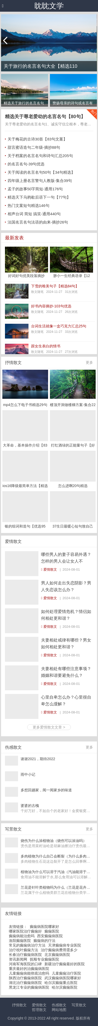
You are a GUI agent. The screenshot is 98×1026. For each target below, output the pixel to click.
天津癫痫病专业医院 (64, 945)
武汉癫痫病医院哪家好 (62, 978)
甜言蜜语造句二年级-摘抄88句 (34, 147)
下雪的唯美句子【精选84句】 (55, 286)
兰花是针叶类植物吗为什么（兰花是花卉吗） (57, 887)
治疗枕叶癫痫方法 (23, 950)
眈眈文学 (49, 6)
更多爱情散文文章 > (49, 727)
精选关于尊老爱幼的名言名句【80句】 (45, 116)
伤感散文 (59, 1005)
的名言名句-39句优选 (26, 164)
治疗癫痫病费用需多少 (59, 950)
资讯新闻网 (18, 959)
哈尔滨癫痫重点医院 (60, 983)
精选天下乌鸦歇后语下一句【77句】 (39, 197)
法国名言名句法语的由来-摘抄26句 (38, 222)
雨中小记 (28, 774)
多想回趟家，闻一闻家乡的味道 (46, 790)
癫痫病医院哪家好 (44, 926)
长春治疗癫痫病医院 (25, 955)
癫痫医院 (51, 931)
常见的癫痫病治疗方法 (27, 945)
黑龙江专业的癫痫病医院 (29, 987)
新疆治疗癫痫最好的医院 (64, 964)
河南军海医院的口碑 (25, 964)
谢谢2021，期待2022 (38, 759)
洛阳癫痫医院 (20, 941)
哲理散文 (39, 1010)
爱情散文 (13, 541)
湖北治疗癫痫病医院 (25, 983)
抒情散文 (13, 362)
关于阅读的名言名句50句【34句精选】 (41, 172)
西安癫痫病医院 (50, 936)
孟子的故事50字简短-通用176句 (35, 189)
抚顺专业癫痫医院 (44, 959)
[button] (3, 6)
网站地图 (59, 1010)
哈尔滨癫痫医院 (64, 987)
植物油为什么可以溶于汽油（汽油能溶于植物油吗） (57, 872)
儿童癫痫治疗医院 (66, 973)
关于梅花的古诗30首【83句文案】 (37, 139)
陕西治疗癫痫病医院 (25, 978)
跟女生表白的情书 (45, 346)
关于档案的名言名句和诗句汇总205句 (40, 155)
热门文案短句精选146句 (28, 205)
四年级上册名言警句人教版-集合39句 (40, 180)
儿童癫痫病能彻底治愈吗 (29, 973)
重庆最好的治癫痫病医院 (29, 969)
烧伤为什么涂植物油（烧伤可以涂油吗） (54, 841)
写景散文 (79, 1005)
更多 (89, 362)
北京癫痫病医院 (57, 955)
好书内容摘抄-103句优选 (51, 306)
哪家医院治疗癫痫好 (25, 931)
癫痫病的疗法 (44, 941)
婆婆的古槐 (30, 806)
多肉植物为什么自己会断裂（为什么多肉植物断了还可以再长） (57, 856)
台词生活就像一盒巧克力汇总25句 (59, 326)
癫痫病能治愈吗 (21, 936)
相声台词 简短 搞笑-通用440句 (34, 214)
